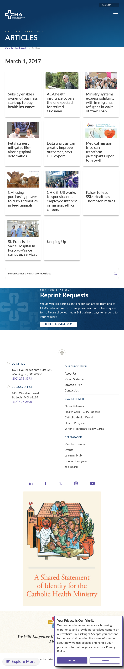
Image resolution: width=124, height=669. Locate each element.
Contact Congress (76, 461)
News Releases (74, 406)
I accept (72, 660)
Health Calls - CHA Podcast (82, 412)
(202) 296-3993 (22, 379)
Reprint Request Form (58, 324)
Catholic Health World (17, 48)
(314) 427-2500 (22, 402)
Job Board (71, 467)
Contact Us (72, 390)
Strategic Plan (73, 385)
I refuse (105, 660)
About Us (71, 374)
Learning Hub (73, 456)
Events (69, 450)
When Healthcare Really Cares (84, 429)
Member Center (75, 444)
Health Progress (75, 423)
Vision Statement (75, 379)
